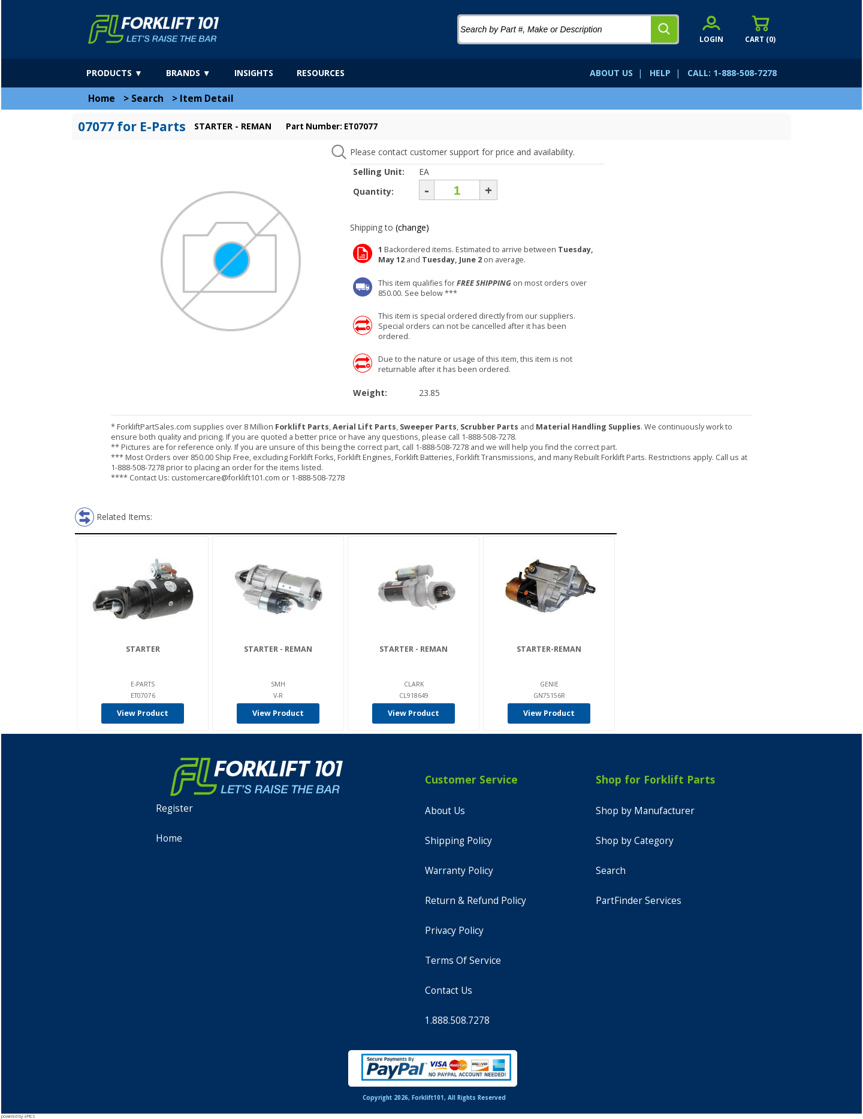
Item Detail (207, 98)
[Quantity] (456, 190)
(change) (412, 227)
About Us (445, 811)
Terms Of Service (463, 960)
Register (174, 808)
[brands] (199, 73)
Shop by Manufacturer (645, 811)
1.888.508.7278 (457, 1020)
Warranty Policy (459, 870)
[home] (153, 29)
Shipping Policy (458, 840)
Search (147, 98)
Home (101, 98)
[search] (664, 29)
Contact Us (448, 990)
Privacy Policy (454, 930)
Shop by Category (635, 840)
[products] (125, 73)
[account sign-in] (711, 29)
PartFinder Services (638, 900)
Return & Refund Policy (475, 900)
